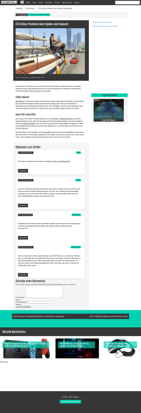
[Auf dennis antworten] (23, 205)
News (28, 2)
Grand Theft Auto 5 (67, 119)
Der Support (20, 101)
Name (18, 300)
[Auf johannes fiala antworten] (23, 237)
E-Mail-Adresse (21, 302)
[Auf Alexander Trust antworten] (23, 274)
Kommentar (20, 297)
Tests (34, 2)
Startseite (19, 8)
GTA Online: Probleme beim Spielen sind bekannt (55, 8)
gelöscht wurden (29, 123)
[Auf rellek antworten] (23, 170)
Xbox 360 (47, 132)
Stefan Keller (23, 14)
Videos (76, 2)
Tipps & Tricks (67, 2)
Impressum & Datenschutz (70, 402)
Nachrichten (30, 8)
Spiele (41, 2)
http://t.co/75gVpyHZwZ (61, 161)
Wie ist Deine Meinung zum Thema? (105, 26)
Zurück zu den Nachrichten (101, 22)
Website (18, 304)
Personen (48, 2)
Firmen (57, 2)
